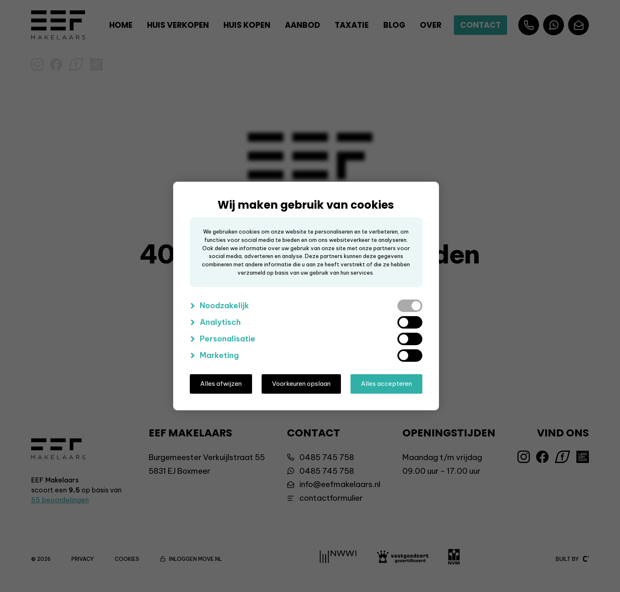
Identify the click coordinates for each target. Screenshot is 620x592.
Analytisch (220, 322)
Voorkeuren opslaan (301, 383)
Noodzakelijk (224, 305)
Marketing (219, 355)
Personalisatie (227, 339)
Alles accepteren (386, 383)
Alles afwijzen (221, 383)
